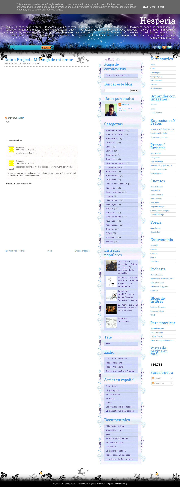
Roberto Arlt (155, 191)
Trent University (156, 336)
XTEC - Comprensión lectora (161, 340)
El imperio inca (114, 443)
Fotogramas (155, 157)
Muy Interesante (156, 161)
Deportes (111, 159)
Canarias (153, 249)
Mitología (111, 204)
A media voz (155, 228)
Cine (109, 147)
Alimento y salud (157, 283)
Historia (111, 188)
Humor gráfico (114, 192)
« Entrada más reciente (14, 251)
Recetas (110, 229)
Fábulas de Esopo (157, 214)
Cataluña (153, 253)
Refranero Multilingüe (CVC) (162, 129)
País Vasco (154, 261)
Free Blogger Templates (87, 484)
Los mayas (111, 447)
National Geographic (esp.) (161, 165)
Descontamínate (156, 275)
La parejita (112, 390)
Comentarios (158, 383)
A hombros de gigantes (159, 286)
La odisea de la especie (119, 459)
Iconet (152, 109)
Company (121, 484)
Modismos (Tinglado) (158, 133)
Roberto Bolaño (156, 187)
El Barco (110, 399)
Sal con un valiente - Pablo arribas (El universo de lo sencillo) (127, 267)
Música (21, 118)
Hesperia (158, 20)
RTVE (108, 344)
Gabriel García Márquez (159, 210)
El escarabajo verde (117, 438)
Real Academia (156, 80)
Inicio (49, 251)
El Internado (113, 394)
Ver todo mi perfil (125, 109)
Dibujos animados (116, 163)
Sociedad (111, 237)
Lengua (110, 196)
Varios (110, 241)
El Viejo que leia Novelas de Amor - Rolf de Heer (128, 308)
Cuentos (110, 155)
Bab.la (153, 64)
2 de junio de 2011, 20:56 (26, 150)
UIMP (152, 315)
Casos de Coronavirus (117, 75)
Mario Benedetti (156, 195)
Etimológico (155, 72)
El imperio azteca (116, 451)
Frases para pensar (117, 184)
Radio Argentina (114, 367)
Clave (152, 68)
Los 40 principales (116, 359)
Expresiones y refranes (159, 137)
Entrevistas (113, 176)
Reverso (153, 84)
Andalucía (154, 245)
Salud (109, 233)
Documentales (113, 167)
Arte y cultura (114, 134)
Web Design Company (104, 484)
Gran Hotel (111, 386)
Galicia (153, 257)
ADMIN (125, 104)
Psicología (112, 225)
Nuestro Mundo (114, 217)
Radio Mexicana (114, 363)
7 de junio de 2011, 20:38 (26, 163)
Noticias (111, 213)
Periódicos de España (158, 169)
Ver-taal (153, 105)
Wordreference (156, 88)
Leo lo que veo (156, 113)
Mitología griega (115, 426)
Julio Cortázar (155, 198)
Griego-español (156, 76)
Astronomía (112, 139)
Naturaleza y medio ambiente (161, 279)
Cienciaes (154, 291)
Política (111, 221)
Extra (109, 403)
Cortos (110, 151)
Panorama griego (157, 311)
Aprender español (116, 130)
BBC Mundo (155, 153)
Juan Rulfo (154, 203)
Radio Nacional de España (120, 371)
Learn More (149, 7)
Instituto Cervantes (157, 307)
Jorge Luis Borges (157, 206)
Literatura (112, 200)
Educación (111, 172)
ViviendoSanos (156, 173)
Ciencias (111, 143)
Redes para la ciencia (118, 455)
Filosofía (111, 180)
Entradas (156, 378)
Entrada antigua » (82, 251)
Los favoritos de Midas (119, 407)
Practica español (156, 332)
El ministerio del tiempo (120, 411)
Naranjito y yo (114, 430)
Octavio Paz (155, 232)
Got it (161, 7)
